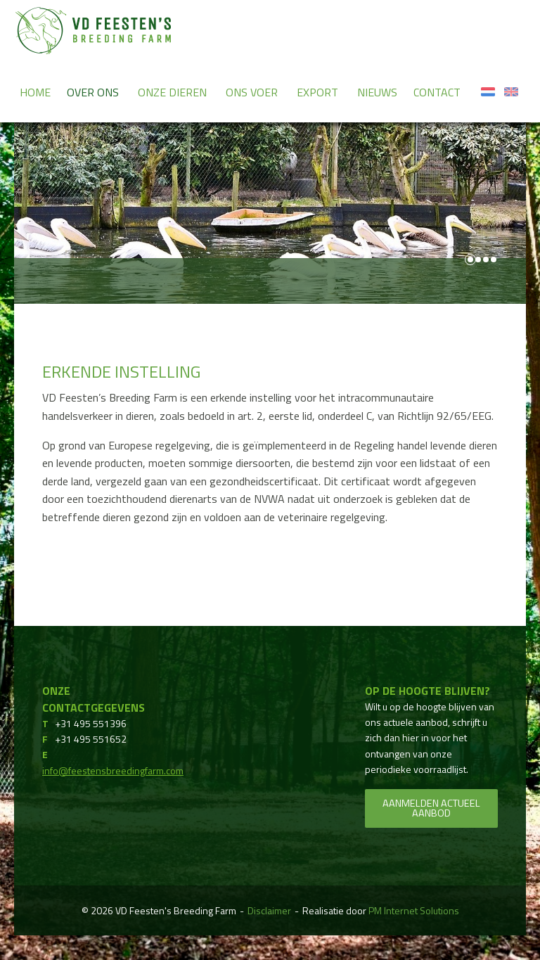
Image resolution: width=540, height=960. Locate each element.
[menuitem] (35, 91)
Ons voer (252, 92)
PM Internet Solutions (413, 910)
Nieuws (377, 92)
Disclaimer (269, 910)
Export (317, 92)
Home (35, 92)
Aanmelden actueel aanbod (431, 808)
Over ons (93, 92)
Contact (437, 92)
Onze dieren (172, 92)
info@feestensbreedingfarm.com (113, 770)
